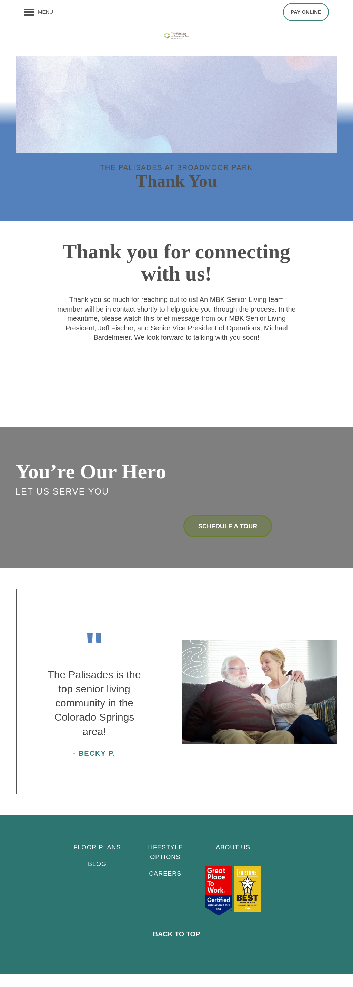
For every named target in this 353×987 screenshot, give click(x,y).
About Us (233, 860)
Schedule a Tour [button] (227, 538)
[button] (306, 12)
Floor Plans (97, 860)
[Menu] (38, 12)
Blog (97, 876)
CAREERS (165, 886)
